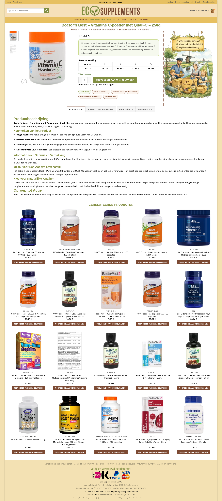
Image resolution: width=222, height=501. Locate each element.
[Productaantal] (84, 80)
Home (74, 29)
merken (170, 2)
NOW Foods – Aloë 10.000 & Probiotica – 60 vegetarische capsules (28, 315)
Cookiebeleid (128, 464)
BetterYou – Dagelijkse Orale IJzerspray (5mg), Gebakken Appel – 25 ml (152, 440)
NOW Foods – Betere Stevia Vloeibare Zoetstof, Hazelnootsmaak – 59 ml (194, 376)
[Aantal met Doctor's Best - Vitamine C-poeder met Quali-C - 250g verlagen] (80, 80)
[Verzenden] (46, 10)
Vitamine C (145, 29)
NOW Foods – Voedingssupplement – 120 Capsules (152, 253)
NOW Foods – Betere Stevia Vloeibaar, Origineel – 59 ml (111, 376)
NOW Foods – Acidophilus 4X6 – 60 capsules (152, 315)
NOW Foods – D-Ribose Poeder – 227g (28, 439)
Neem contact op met (184, 2)
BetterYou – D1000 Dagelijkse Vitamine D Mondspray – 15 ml (152, 376)
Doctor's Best (111, 97)
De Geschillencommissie (104, 495)
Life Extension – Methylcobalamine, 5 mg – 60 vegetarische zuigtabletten (193, 315)
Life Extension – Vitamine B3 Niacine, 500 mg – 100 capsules (28, 253)
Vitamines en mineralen (103, 20)
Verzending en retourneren (58, 464)
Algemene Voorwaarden (86, 464)
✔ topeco (84, 92)
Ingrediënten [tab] (126, 109)
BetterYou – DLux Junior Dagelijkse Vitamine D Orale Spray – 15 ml (111, 315)
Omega (134, 20)
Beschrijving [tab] (76, 109)
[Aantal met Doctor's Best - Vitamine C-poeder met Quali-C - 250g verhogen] (89, 80)
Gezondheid (81, 20)
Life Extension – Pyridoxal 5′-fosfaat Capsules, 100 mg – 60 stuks (194, 440)
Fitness (123, 20)
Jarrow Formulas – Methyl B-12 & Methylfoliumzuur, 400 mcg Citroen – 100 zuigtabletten (69, 442)
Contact (110, 464)
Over (102, 464)
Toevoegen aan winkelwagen (115, 79)
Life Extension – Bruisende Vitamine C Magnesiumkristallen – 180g (194, 253)
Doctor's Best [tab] (145, 109)
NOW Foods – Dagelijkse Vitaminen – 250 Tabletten (69, 253)
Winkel (84, 29)
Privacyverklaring (146, 464)
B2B (118, 464)
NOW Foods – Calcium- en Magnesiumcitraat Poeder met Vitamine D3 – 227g (69, 378)
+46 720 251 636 (95, 491)
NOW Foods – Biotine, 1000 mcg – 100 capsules (111, 253)
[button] (14, 2)
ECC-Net (132, 495)
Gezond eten (118, 92)
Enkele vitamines (127, 29)
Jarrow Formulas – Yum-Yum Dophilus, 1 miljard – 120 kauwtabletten (28, 376)
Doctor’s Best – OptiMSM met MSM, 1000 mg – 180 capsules (111, 440)
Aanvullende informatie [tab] (101, 109)
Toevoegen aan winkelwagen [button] (28, 262)
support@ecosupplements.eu (124, 491)
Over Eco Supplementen (205, 2)
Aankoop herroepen (167, 464)
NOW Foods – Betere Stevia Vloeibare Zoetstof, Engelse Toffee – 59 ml (70, 315)
